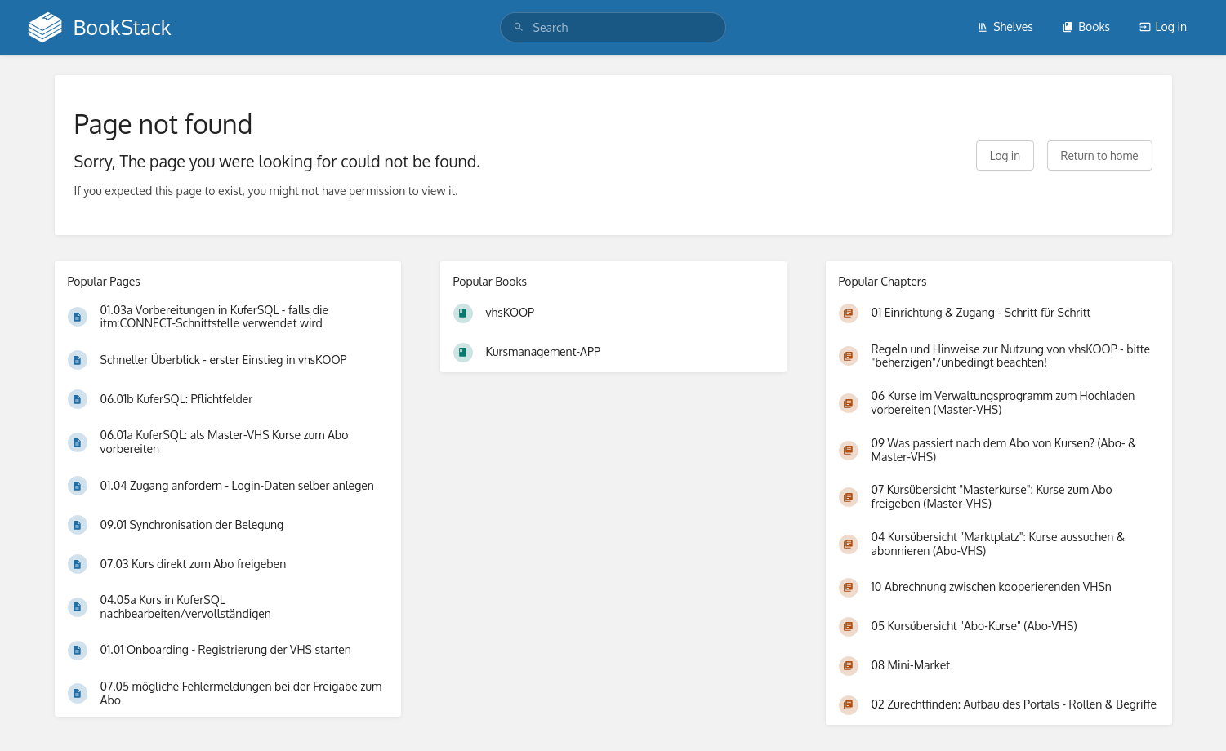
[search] (613, 27)
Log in (1163, 26)
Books (1086, 26)
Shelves (1005, 26)
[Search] (518, 27)
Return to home (1100, 155)
